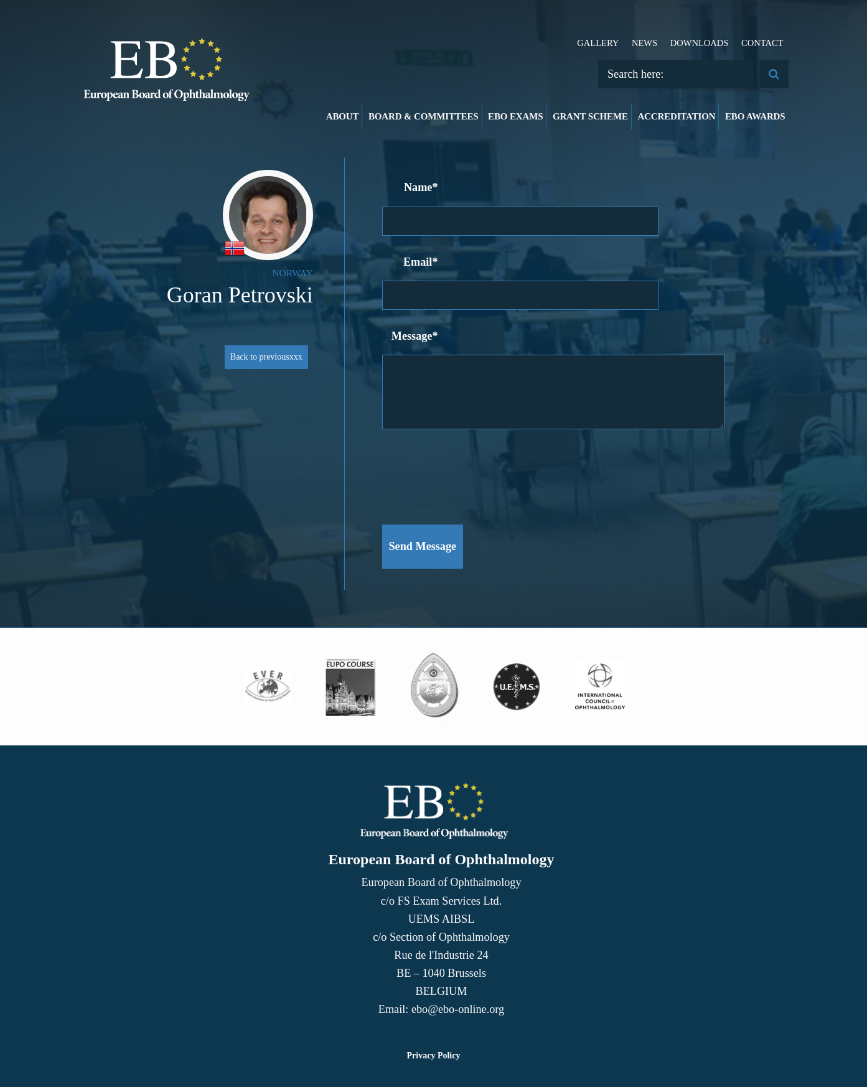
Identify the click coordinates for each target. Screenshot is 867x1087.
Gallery (598, 43)
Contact (762, 43)
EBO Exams (515, 116)
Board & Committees (423, 116)
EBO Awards (755, 116)
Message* (414, 336)
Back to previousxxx (266, 357)
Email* (420, 262)
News (644, 43)
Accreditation (676, 116)
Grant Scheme (590, 116)
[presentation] (476, 470)
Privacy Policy (434, 1055)
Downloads (699, 43)
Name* (421, 187)
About (342, 116)
